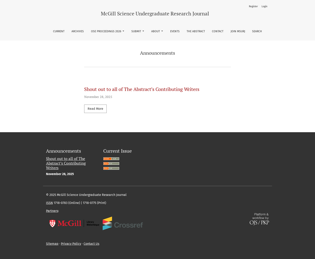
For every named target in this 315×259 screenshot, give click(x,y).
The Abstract (196, 31)
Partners (52, 211)
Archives (78, 31)
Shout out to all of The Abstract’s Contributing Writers (141, 89)
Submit (136, 31)
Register (253, 6)
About (156, 31)
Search (257, 31)
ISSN (49, 203)
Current (58, 31)
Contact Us (91, 244)
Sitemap (52, 244)
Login (264, 6)
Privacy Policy (71, 244)
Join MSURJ (238, 31)
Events (175, 31)
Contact (217, 31)
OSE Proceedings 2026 (106, 31)
